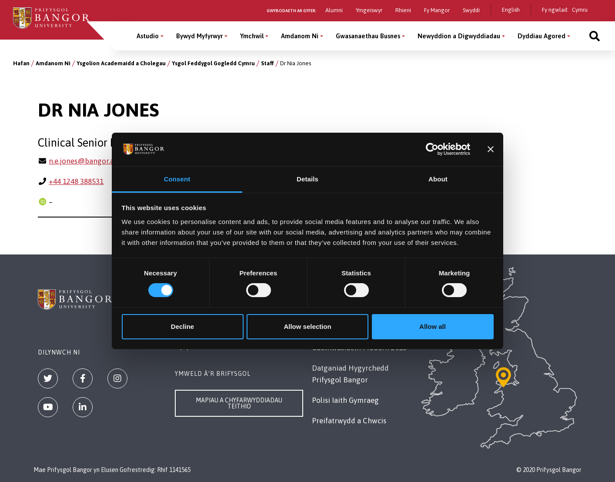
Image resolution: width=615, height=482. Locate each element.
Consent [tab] (177, 179)
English (511, 10)
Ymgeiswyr (369, 10)
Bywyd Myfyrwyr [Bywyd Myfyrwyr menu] (199, 36)
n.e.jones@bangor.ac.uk (88, 161)
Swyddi (471, 10)
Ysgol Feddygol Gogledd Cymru (213, 63)
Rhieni (403, 10)
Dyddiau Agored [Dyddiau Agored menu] (541, 36)
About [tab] (438, 179)
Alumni (334, 10)
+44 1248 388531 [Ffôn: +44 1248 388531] (76, 181)
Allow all (432, 326)
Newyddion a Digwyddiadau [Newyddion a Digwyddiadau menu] (459, 36)
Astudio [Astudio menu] (148, 36)
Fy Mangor (437, 10)
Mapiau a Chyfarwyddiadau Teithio (239, 403)
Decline (182, 326)
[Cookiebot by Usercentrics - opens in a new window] (432, 149)
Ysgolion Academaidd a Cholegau (121, 63)
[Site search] (594, 35)
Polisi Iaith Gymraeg (345, 400)
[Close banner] (491, 149)
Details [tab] (307, 179)
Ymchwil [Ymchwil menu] (252, 36)
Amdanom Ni (53, 63)
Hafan (21, 63)
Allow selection (307, 326)
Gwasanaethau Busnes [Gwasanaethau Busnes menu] (368, 36)
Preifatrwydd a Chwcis (349, 420)
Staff (267, 63)
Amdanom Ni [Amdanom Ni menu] (299, 36)
